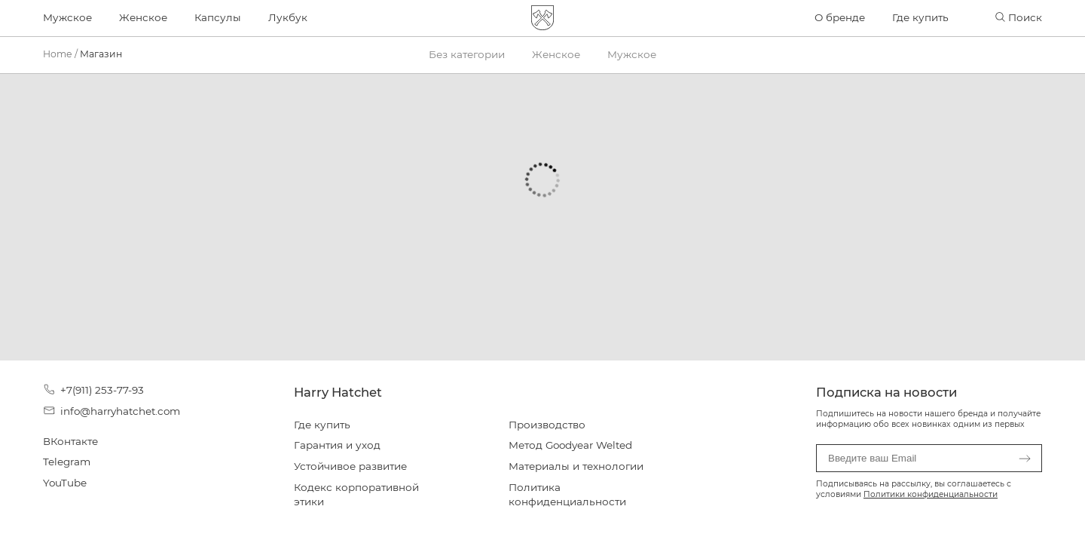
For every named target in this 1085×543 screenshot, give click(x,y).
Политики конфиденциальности (930, 494)
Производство (547, 425)
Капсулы (217, 17)
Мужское (67, 17)
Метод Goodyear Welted (570, 445)
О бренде (840, 17)
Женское (143, 17)
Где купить (920, 17)
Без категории (467, 54)
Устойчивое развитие (350, 466)
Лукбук (287, 17)
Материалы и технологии (576, 466)
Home (57, 54)
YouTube (65, 483)
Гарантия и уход (337, 445)
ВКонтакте (70, 441)
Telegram (66, 462)
